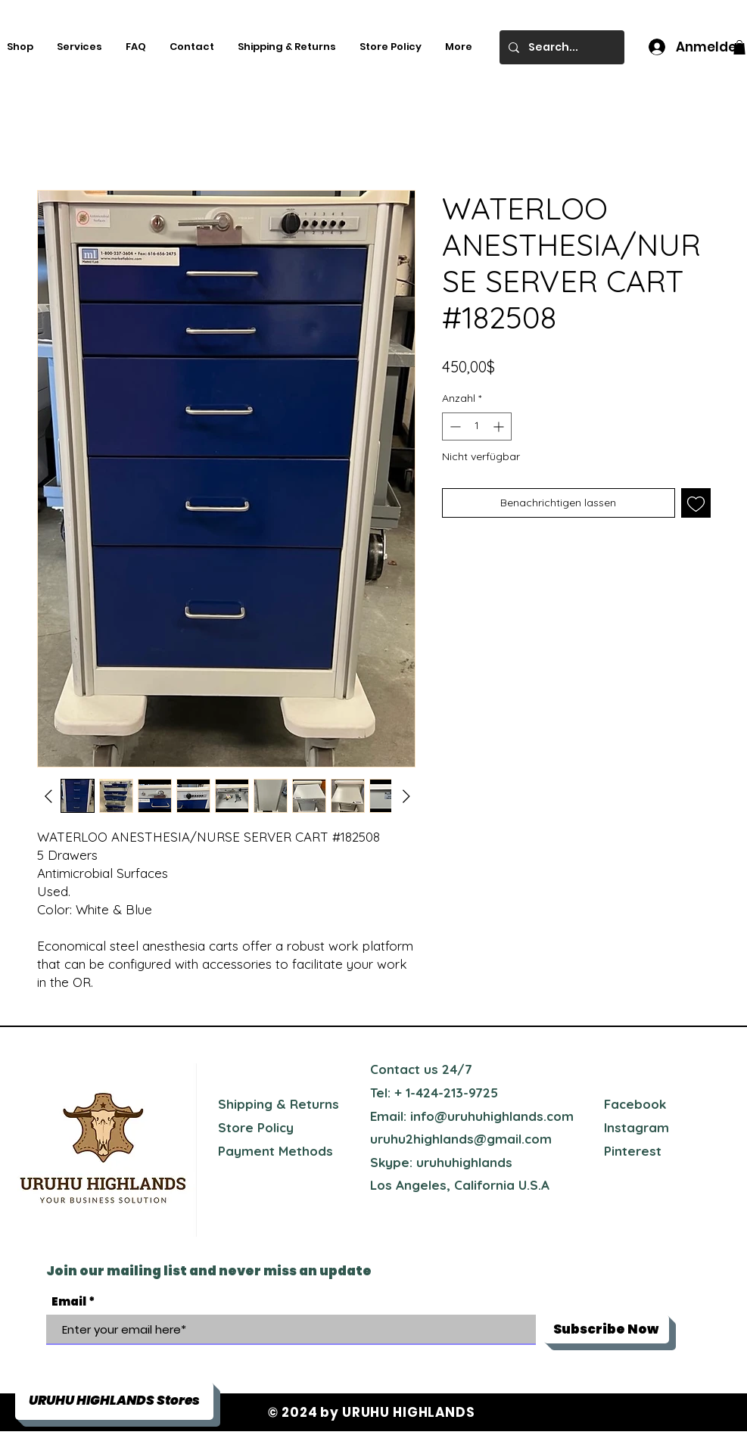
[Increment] (499, 426)
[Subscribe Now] (606, 1329)
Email (68, 1301)
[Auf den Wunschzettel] (696, 503)
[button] (739, 47)
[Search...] (560, 47)
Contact (395, 1069)
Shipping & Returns (278, 1104)
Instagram (636, 1127)
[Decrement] (453, 426)
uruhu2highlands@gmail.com (461, 1139)
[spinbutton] (476, 426)
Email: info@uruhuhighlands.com (472, 1116)
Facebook (635, 1104)
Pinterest (632, 1151)
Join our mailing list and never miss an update (209, 1271)
